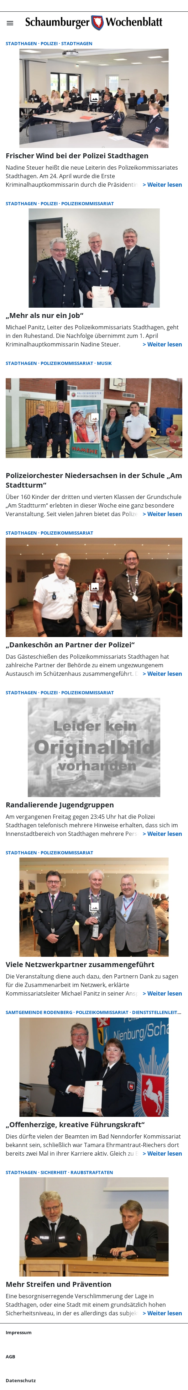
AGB (10, 1356)
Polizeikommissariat (87, 203)
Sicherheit (54, 1172)
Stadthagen (22, 43)
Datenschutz (21, 1380)
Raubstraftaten (91, 1172)
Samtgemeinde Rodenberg (39, 1012)
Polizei (50, 43)
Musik (104, 363)
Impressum (19, 1332)
